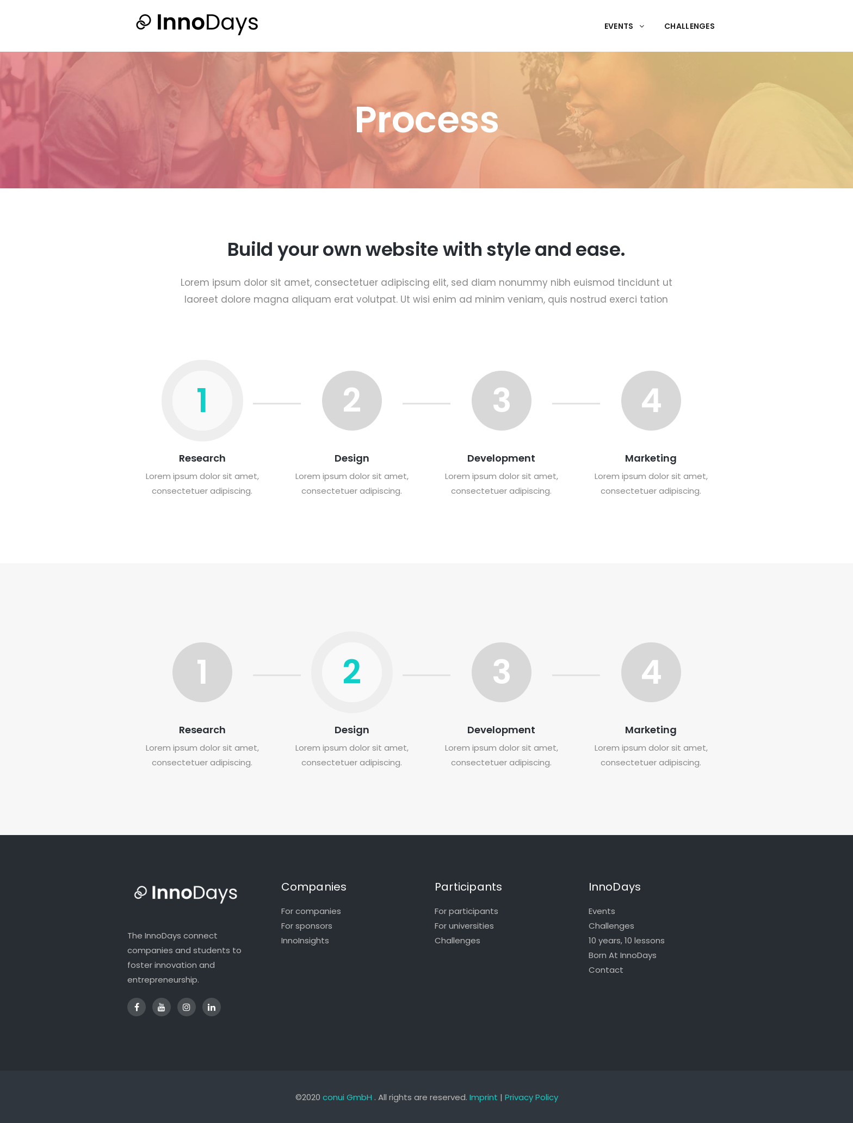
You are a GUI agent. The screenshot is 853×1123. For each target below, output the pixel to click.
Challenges (457, 940)
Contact (606, 969)
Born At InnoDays (623, 955)
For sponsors (306, 925)
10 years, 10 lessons (627, 940)
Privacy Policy (531, 1097)
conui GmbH (347, 1097)
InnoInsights (305, 940)
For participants (466, 911)
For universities (464, 925)
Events (602, 911)
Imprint (483, 1097)
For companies (311, 911)
